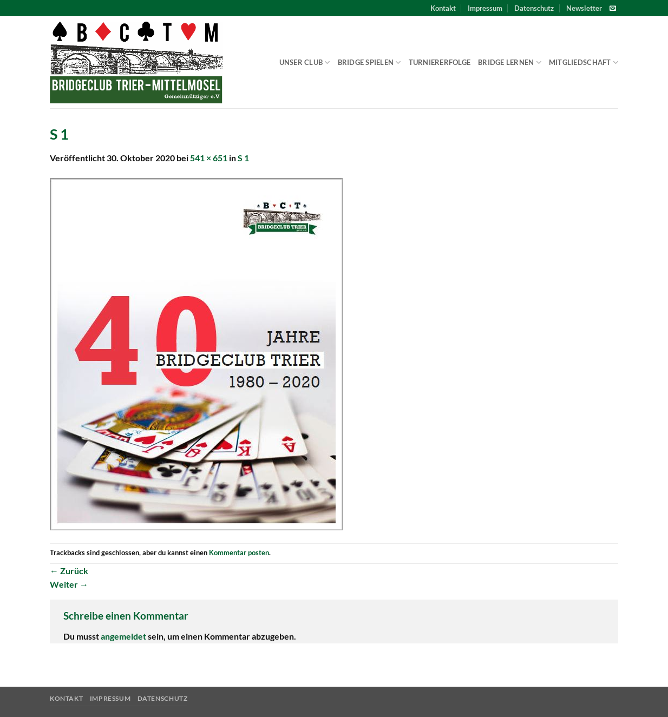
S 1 (243, 158)
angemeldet (123, 636)
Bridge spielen (369, 62)
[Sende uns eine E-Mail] (613, 8)
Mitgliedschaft (583, 62)
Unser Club (304, 62)
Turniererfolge (440, 62)
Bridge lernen (509, 62)
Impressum (485, 8)
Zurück (69, 570)
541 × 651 (208, 158)
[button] (584, 8)
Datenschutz (534, 8)
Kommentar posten (239, 552)
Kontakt (443, 8)
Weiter (69, 584)
